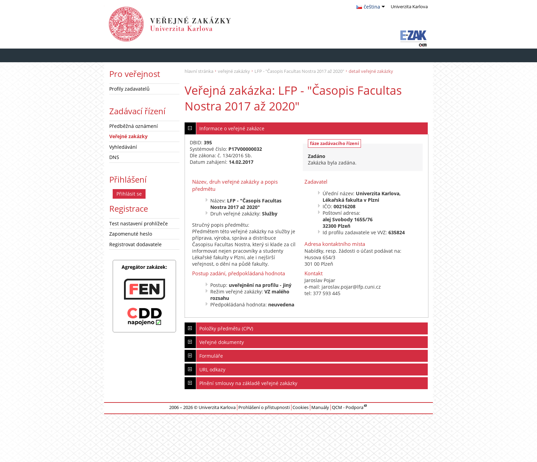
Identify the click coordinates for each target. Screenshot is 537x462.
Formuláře (211, 356)
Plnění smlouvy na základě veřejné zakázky (248, 383)
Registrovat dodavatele (135, 244)
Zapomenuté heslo (130, 233)
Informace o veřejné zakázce (231, 128)
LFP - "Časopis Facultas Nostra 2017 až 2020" (299, 71)
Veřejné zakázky (128, 136)
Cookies (300, 407)
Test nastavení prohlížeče (138, 223)
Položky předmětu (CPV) (226, 328)
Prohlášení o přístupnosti (264, 407)
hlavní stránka (199, 71)
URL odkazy (212, 369)
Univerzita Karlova (210, 24)
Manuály (320, 407)
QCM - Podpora (347, 407)
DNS (114, 157)
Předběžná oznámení (133, 126)
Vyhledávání (123, 147)
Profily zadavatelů (129, 88)
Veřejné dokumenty (221, 342)
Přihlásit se (129, 193)
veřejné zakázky (234, 71)
